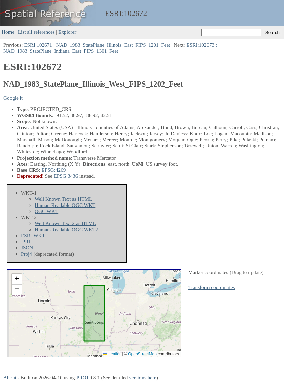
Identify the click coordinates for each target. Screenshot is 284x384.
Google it (13, 98)
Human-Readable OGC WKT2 (66, 229)
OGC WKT (46, 211)
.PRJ (25, 241)
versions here (142, 377)
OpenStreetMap (142, 354)
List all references (36, 32)
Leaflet (112, 354)
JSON (27, 247)
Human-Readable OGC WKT (65, 205)
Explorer (67, 32)
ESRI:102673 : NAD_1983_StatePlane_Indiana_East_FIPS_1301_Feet (110, 48)
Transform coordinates (211, 287)
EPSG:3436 (66, 176)
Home (8, 32)
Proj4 (26, 254)
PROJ (82, 377)
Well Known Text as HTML (63, 199)
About (9, 377)
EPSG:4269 (54, 170)
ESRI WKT (33, 235)
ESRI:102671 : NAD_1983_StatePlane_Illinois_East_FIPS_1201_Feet (97, 45)
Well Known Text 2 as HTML (65, 223)
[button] (17, 279)
